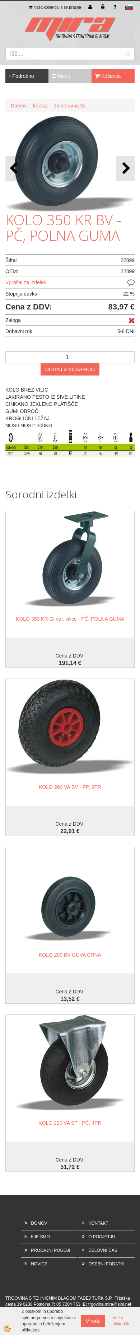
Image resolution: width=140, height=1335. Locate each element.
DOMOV (39, 1223)
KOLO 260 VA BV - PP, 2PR (70, 787)
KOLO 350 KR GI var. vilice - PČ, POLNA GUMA (70, 619)
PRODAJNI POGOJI (50, 1250)
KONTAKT (98, 1223)
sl (129, 7)
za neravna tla (69, 106)
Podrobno (21, 76)
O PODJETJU (101, 1236)
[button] (125, 168)
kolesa (40, 106)
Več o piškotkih (120, 1320)
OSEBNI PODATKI (106, 1263)
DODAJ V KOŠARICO (70, 369)
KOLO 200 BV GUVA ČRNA (70, 955)
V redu (93, 1321)
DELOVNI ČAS (102, 1250)
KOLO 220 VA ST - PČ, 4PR (69, 1123)
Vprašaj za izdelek (25, 282)
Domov (19, 106)
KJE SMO (40, 1236)
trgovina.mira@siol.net (109, 1304)
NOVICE (39, 1263)
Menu (61, 76)
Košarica (108, 76)
